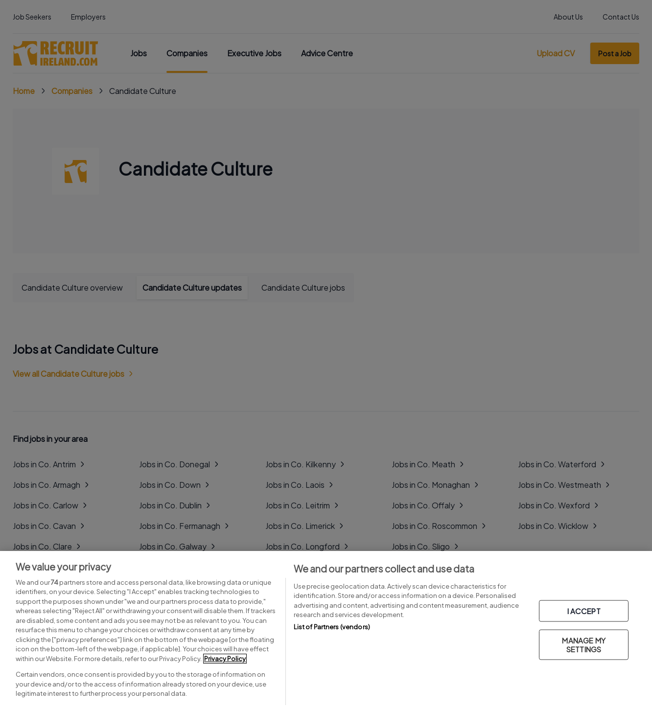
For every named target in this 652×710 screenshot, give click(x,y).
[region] (326, 630)
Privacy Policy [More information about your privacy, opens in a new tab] (225, 659)
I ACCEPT (584, 611)
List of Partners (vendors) (332, 627)
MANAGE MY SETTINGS (583, 645)
